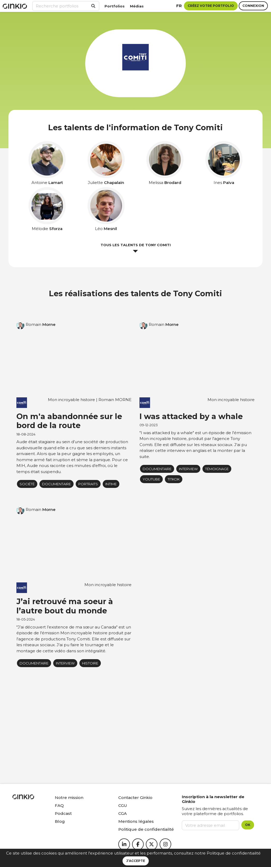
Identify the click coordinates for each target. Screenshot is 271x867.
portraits (88, 484)
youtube (151, 479)
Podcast (63, 813)
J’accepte (135, 861)
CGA (122, 813)
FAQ (59, 805)
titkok (174, 479)
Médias (137, 6)
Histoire (90, 663)
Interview (188, 469)
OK (247, 825)
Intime (111, 484)
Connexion (253, 6)
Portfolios (115, 6)
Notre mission (69, 797)
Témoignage (217, 469)
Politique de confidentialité (234, 853)
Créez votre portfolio (211, 6)
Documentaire (56, 484)
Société (27, 484)
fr (179, 5)
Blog (60, 821)
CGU (122, 805)
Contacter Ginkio (135, 797)
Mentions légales (136, 821)
